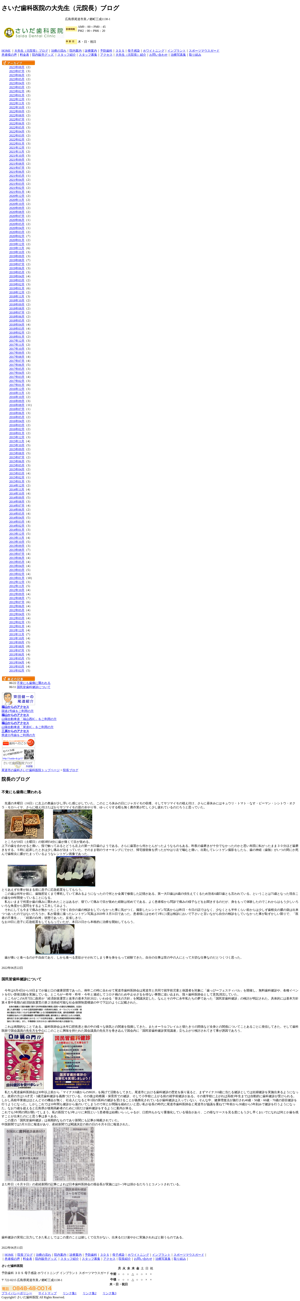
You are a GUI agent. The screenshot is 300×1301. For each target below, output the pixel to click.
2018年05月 (16, 320)
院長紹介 (125, 1258)
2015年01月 (16, 481)
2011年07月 (16, 650)
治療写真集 (178, 54)
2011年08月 (16, 646)
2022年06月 (16, 123)
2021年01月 (16, 191)
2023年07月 (16, 71)
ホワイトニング (153, 50)
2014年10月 (16, 493)
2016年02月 (16, 429)
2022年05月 (16, 127)
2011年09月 (16, 642)
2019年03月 (16, 280)
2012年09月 (16, 594)
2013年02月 (16, 574)
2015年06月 (16, 461)
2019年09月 (16, 256)
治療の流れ (58, 50)
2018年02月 (16, 332)
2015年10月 (16, 445)
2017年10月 (16, 348)
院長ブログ (70, 770)
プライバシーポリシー (17, 1293)
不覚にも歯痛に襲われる (34, 683)
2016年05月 (16, 417)
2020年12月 (16, 195)
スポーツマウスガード (204, 50)
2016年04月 (16, 421)
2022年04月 (16, 131)
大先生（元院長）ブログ (31, 50)
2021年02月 (16, 187)
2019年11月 (16, 248)
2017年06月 (16, 364)
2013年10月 (16, 541)
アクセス (106, 54)
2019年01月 (16, 288)
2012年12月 (16, 582)
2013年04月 (16, 566)
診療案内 (91, 50)
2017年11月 (16, 344)
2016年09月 (16, 401)
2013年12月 (16, 533)
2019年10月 (16, 252)
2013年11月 (16, 537)
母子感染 (134, 50)
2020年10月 (16, 204)
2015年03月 (16, 473)
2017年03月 (16, 377)
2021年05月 (16, 175)
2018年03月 (16, 328)
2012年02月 (16, 622)
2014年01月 (16, 529)
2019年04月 (16, 276)
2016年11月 (16, 393)
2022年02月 (16, 139)
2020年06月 (16, 220)
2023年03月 (16, 87)
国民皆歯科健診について (34, 687)
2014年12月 (16, 485)
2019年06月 (16, 268)
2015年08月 (16, 453)
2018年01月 (16, 336)
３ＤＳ (120, 50)
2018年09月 (16, 304)
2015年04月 (16, 469)
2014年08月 (16, 501)
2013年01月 (16, 578)
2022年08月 (16, 115)
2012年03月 (16, 618)
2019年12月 (16, 244)
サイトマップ (47, 1293)
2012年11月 (16, 586)
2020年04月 (16, 228)
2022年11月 (16, 103)
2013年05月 (16, 562)
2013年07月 (16, 553)
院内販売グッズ (43, 54)
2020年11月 (16, 200)
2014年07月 (16, 505)
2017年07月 (16, 360)
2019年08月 (16, 260)
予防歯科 (106, 50)
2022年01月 (16, 143)
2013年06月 (16, 558)
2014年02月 (16, 525)
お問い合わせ (158, 54)
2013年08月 (16, 549)
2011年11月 (16, 634)
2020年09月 (16, 208)
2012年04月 (16, 614)
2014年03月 (16, 521)
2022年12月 (16, 99)
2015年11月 (16, 441)
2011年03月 (16, 666)
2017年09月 (16, 352)
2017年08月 (16, 356)
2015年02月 (16, 477)
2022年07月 (16, 119)
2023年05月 (16, 79)
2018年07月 (16, 312)
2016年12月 (16, 389)
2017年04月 (16, 372)
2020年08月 (16, 212)
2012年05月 (16, 610)
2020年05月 (16, 224)
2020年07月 (16, 216)
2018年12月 (16, 292)
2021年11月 (16, 151)
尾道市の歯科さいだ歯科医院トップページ (31, 770)
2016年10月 (16, 397)
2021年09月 (16, 159)
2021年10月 (16, 155)
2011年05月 (16, 658)
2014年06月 (16, 509)
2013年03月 (16, 570)
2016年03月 (16, 425)
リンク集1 (70, 1293)
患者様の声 (9, 54)
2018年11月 (16, 296)
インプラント (176, 50)
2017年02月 (16, 381)
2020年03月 (16, 232)
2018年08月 (16, 308)
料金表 (24, 54)
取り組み (195, 54)
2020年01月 (16, 240)
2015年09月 (16, 449)
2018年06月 (16, 316)
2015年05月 (16, 465)
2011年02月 (16, 670)
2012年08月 (16, 598)
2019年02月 (16, 284)
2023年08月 (16, 67)
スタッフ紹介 (66, 54)
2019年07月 (16, 264)
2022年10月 (16, 107)
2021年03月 (16, 183)
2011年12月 (16, 630)
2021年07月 (16, 167)
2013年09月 (16, 545)
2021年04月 (16, 179)
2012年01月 (16, 626)
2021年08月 (16, 163)
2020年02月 (16, 236)
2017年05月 (16, 368)
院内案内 (75, 50)
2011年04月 (16, 662)
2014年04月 (16, 517)
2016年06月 (16, 413)
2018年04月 (16, 324)
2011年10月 (16, 638)
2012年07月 (16, 602)
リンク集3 (109, 1293)
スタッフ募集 (88, 54)
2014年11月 (16, 489)
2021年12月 (16, 147)
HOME (6, 50)
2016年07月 (16, 409)
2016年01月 (16, 433)
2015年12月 (16, 437)
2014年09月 (16, 497)
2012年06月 (16, 606)
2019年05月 (16, 272)
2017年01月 (16, 385)
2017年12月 (16, 340)
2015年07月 (16, 457)
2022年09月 (16, 111)
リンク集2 (89, 1293)
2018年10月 (16, 300)
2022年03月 (16, 135)
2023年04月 (16, 83)
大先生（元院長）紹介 (131, 54)
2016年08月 (16, 405)
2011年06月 (16, 654)
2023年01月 (16, 95)
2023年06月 (16, 75)
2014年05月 (16, 513)
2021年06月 (16, 171)
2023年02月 (16, 91)
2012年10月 (16, 590)
